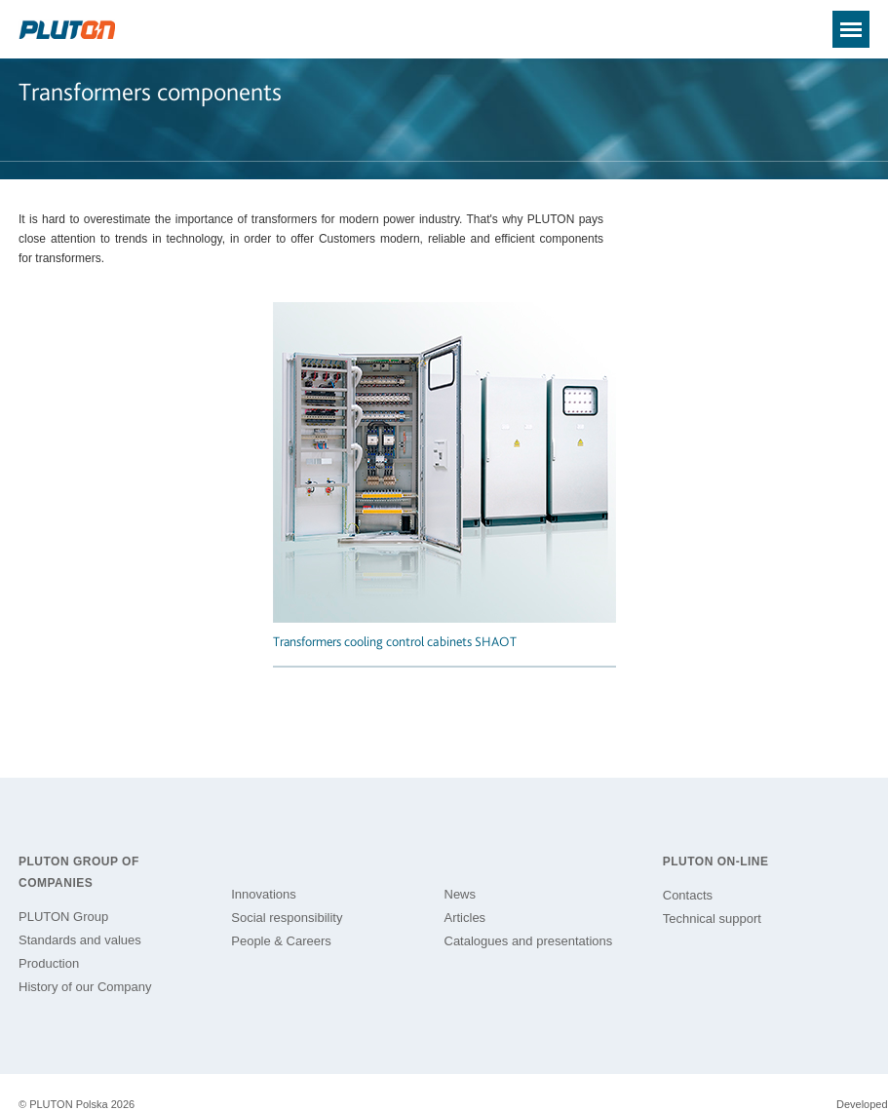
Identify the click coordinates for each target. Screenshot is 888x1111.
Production (49, 963)
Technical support (712, 918)
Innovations (263, 894)
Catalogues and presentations (528, 941)
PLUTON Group (63, 916)
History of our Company (85, 986)
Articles (465, 917)
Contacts (688, 895)
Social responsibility (286, 917)
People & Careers (281, 941)
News (460, 894)
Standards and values (80, 940)
